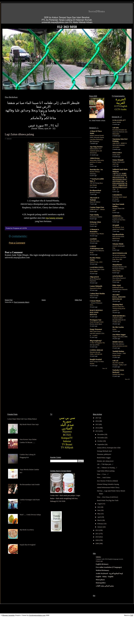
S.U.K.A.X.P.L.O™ (119, 120)
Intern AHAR (116, 122)
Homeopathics (101, 583)
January (100, 527)
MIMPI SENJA (117, 342)
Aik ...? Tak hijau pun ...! (105, 464)
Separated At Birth (95, 288)
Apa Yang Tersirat (96, 147)
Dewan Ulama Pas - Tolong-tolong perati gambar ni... (118, 308)
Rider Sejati (116, 285)
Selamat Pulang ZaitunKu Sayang (108, 484)
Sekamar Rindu (117, 244)
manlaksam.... (117, 216)
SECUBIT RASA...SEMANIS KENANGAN (118, 297)
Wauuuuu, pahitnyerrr (104, 454)
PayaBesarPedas (118, 234)
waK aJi (115, 361)
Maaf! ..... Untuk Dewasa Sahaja (30, 515)
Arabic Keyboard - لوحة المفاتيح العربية (109, 573)
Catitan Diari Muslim (97, 293)
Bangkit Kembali (96, 359)
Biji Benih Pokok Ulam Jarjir (29, 424)
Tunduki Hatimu (118, 351)
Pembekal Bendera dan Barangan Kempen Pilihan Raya (119, 269)
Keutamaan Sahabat (96, 217)
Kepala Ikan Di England (27, 545)
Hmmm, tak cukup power (105, 461)
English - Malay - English (104, 577)
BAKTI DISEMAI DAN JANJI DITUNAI (96, 312)
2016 (97, 421)
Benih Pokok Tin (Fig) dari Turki (107, 500)
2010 (97, 537)
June (99, 510)
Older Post (78, 300)
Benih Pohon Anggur (104, 458)
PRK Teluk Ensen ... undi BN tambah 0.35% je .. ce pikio (97, 333)
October (100, 441)
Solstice (98, 557)
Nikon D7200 (94, 295)
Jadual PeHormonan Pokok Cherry (108, 487)
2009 (97, 540)
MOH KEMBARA (118, 316)
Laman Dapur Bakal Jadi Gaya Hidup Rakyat (22, 419)
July (98, 507)
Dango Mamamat (96, 329)
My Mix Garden (118, 327)
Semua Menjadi (117, 160)
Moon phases (100, 580)
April (99, 517)
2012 (97, 530)
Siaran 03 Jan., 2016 (96, 262)
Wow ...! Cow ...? (102, 474)
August (100, 504)
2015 (97, 424)
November (101, 438)
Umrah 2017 (94, 224)
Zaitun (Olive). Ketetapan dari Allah (108, 448)
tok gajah (115, 225)
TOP (131, 615)
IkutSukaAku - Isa (96, 169)
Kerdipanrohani (95, 190)
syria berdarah (117, 276)
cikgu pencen (94, 277)
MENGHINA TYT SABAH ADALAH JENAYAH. (96, 151)
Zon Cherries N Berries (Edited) (107, 481)
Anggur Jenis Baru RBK (120, 336)
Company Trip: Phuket (97, 233)
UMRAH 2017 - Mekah (97, 209)
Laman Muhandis (96, 286)
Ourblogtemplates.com (37, 615)
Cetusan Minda (95, 301)
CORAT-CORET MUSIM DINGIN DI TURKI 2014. (119, 320)
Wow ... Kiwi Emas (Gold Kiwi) (107, 497)
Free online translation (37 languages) (109, 567)
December (100, 434)
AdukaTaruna (95, 158)
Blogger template (8, 615)
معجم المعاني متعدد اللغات (105, 586)
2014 (97, 428)
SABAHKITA (117, 195)
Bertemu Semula (95, 192)
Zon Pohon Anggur (119, 335)
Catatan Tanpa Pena (97, 207)
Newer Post (9, 300)
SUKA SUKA (117, 153)
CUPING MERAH (96, 350)
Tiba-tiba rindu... (95, 241)
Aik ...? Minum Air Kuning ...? (107, 468)
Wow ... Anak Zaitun (103, 477)
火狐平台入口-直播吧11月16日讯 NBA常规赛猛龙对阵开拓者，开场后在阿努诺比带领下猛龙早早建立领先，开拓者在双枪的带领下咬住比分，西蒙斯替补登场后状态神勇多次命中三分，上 (119, 181)
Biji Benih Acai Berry (27, 530)
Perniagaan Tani (95, 320)
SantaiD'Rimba (97, 11)
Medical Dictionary (102, 570)
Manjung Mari (117, 304)
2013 (97, 431)
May (99, 514)
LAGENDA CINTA (96, 267)
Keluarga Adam (95, 222)
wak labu (115, 128)
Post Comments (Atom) (21, 302)
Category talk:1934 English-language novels (109, 559)
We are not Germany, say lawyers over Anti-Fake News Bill (119, 257)
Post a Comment (17, 243)
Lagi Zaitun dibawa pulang (19, 134)
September (101, 444)
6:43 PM (24, 228)
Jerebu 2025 (116, 154)
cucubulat (93, 239)
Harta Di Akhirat (95, 202)
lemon (114, 329)
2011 (97, 534)
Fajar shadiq (94, 215)
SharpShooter (117, 265)
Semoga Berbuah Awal (104, 451)
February (100, 524)
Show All (104, 368)
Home (44, 300)
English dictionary (102, 564)
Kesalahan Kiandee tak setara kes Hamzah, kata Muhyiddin (119, 132)
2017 (97, 418)
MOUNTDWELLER (119, 253)
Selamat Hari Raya (118, 374)
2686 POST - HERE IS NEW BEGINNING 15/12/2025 (119, 145)
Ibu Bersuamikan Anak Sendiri (30, 484)
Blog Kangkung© (96, 341)
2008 (97, 543)
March (99, 520)
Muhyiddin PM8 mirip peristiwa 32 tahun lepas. (97, 162)
